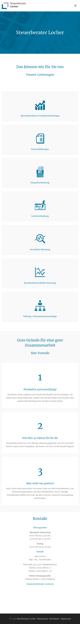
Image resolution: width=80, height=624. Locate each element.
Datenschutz (42, 619)
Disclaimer (54, 619)
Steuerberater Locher (26, 619)
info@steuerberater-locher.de (40, 584)
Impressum (66, 619)
